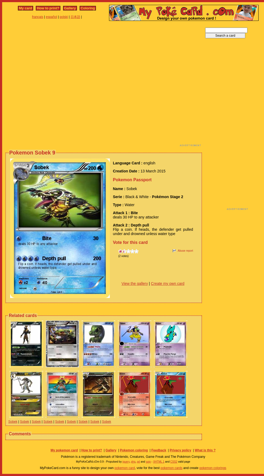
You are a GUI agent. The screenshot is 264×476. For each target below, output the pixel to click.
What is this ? (205, 450)
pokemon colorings (212, 468)
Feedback (158, 450)
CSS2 (173, 461)
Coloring (88, 8)
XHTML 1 (158, 461)
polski (64, 17)
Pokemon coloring (134, 450)
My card (25, 8)
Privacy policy (180, 450)
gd (138, 461)
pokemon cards (172, 468)
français (37, 17)
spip (148, 461)
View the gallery (135, 283)
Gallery (70, 8)
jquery (126, 461)
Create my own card (167, 283)
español (51, 17)
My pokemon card (64, 450)
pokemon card (125, 468)
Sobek (12, 422)
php (133, 461)
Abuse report (185, 250)
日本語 (75, 17)
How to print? (48, 8)
